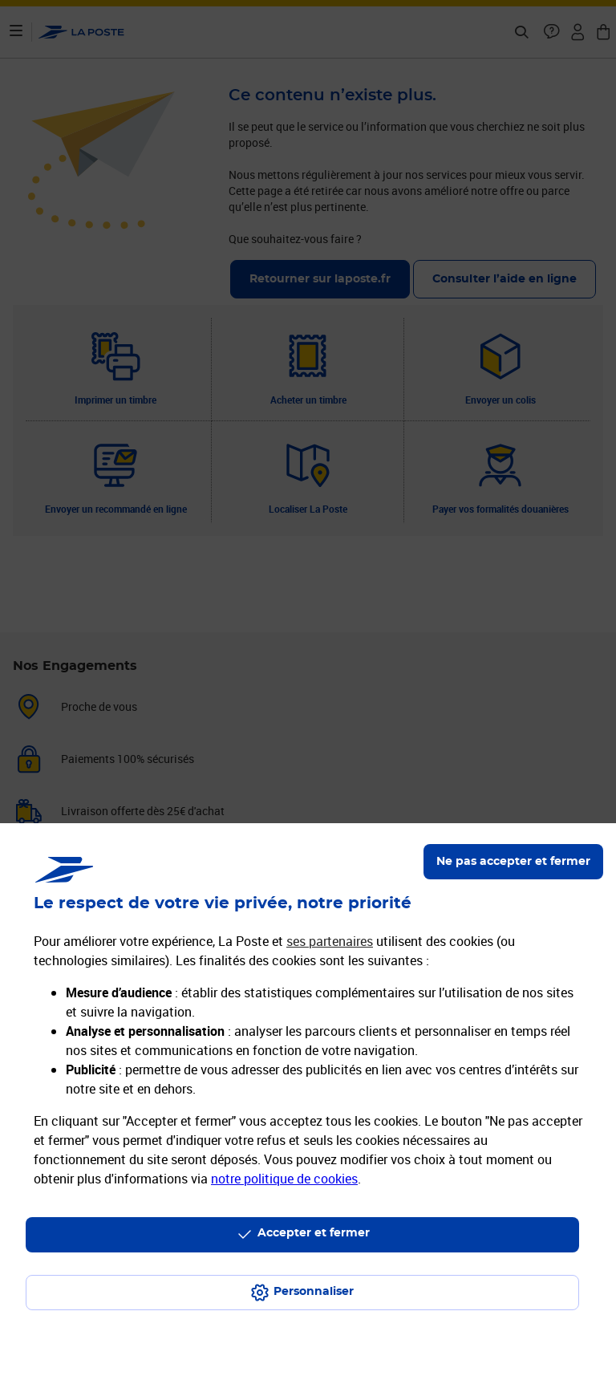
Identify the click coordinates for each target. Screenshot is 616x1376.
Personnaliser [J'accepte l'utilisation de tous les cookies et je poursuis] (314, 1291)
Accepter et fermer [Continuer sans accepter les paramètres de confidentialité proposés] (313, 1233)
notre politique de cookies (284, 1178)
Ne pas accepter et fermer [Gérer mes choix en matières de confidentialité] (513, 861)
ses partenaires (329, 941)
